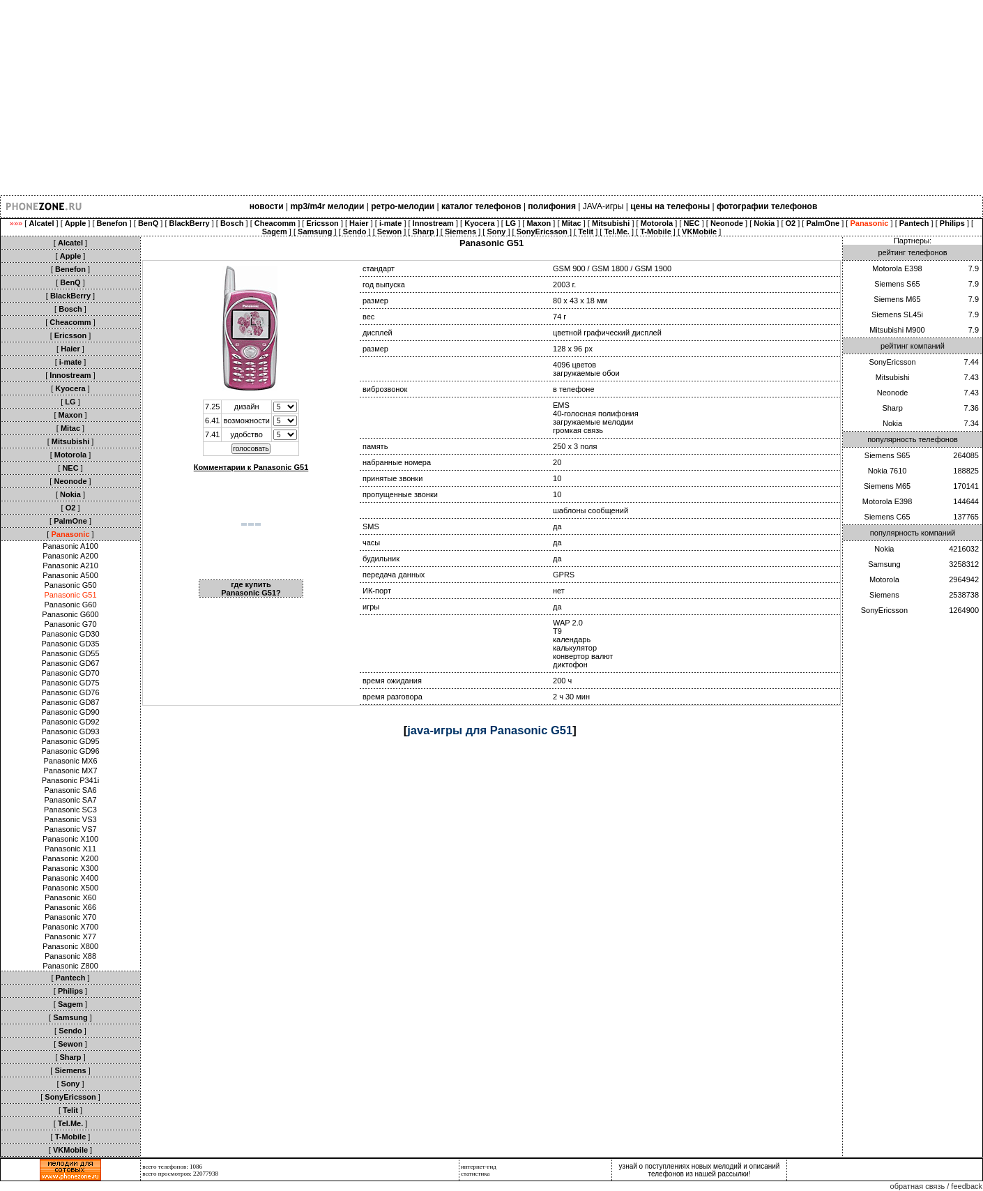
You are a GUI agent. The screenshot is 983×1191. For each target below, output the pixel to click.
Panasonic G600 (70, 614)
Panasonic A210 (70, 565)
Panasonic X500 (70, 887)
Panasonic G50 (70, 585)
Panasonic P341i (71, 780)
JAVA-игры (603, 206)
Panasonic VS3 (70, 819)
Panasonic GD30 (70, 634)
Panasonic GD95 (70, 741)
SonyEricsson (892, 362)
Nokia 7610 (887, 470)
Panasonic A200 (70, 556)
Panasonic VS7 (70, 829)
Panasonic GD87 (70, 702)
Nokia (892, 423)
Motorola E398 (897, 268)
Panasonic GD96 (70, 751)
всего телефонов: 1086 (172, 1166)
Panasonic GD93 (70, 731)
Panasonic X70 (70, 917)
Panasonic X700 (70, 927)
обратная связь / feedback (936, 1186)
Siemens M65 (897, 299)
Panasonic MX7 (70, 770)
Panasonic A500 (70, 575)
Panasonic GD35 (70, 643)
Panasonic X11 (70, 848)
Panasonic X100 (70, 839)
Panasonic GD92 (70, 722)
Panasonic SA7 (70, 800)
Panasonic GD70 (70, 673)
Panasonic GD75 (70, 682)
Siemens (884, 595)
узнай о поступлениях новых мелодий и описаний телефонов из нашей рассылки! (699, 1170)
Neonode (892, 392)
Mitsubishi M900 (896, 330)
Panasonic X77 (70, 936)
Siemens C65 (887, 517)
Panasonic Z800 (70, 966)
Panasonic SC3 (70, 809)
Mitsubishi (893, 377)
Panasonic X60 (70, 897)
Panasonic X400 (70, 878)
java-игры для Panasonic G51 (489, 730)
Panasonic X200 (70, 858)
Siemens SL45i (897, 314)
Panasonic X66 (70, 907)
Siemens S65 (897, 284)
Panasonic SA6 (70, 790)
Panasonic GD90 (70, 712)
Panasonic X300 (70, 868)
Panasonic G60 (70, 604)
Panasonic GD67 (70, 663)
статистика (475, 1173)
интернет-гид (478, 1166)
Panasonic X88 (70, 956)
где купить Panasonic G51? (251, 588)
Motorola (884, 579)
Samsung (884, 564)
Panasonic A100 (70, 546)
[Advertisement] (418, 97)
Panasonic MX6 (70, 761)
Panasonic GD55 (70, 653)
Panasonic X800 (70, 946)
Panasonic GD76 (70, 692)
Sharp (892, 408)
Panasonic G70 (70, 624)
